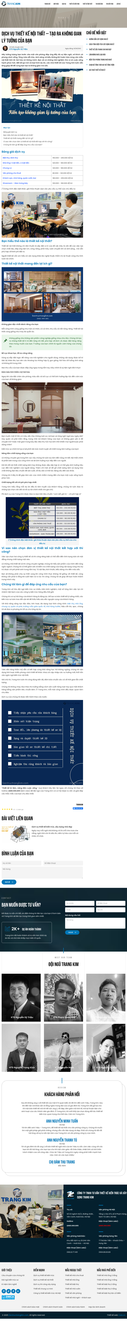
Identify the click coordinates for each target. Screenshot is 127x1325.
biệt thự (70, 603)
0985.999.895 (72, 1225)
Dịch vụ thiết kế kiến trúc (43, 1275)
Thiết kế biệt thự (72, 1284)
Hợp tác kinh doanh (96, 1307)
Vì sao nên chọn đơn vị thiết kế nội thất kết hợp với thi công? (27, 141)
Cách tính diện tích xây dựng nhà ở (101, 44)
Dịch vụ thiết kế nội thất (43, 1279)
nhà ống (79, 603)
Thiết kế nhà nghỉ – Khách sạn (78, 1297)
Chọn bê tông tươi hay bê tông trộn (101, 64)
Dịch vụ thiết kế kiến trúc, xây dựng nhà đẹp (52, 826)
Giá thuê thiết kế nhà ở (97, 69)
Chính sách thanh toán (53, 1307)
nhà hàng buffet (53, 606)
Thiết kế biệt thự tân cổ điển (109, 1293)
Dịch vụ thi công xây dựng (44, 1284)
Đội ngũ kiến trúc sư (10, 1279)
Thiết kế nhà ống (72, 1279)
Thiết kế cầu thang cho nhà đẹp (100, 49)
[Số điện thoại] (110, 903)
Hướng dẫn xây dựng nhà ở (98, 39)
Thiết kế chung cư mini (43, 1288)
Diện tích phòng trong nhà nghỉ (100, 59)
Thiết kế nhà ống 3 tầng (107, 1279)
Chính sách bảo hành (75, 1307)
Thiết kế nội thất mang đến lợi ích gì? (18, 138)
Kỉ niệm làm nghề (9, 1284)
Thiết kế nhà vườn (72, 1288)
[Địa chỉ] (110, 909)
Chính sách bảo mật (30, 1307)
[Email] (79, 909)
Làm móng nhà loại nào (97, 54)
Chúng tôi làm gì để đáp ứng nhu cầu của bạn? (22, 144)
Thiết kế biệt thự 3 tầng (107, 1288)
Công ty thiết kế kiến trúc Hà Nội (47, 1293)
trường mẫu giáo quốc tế (34, 606)
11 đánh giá (18, 809)
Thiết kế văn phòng (73, 1293)
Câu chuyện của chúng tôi (13, 1275)
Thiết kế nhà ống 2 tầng (107, 1275)
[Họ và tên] (79, 903)
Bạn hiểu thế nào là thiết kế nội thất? (18, 135)
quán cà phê (16, 606)
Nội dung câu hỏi (72, 915)
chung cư (6, 606)
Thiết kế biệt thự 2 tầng (107, 1284)
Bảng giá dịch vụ (10, 132)
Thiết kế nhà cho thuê (74, 1275)
